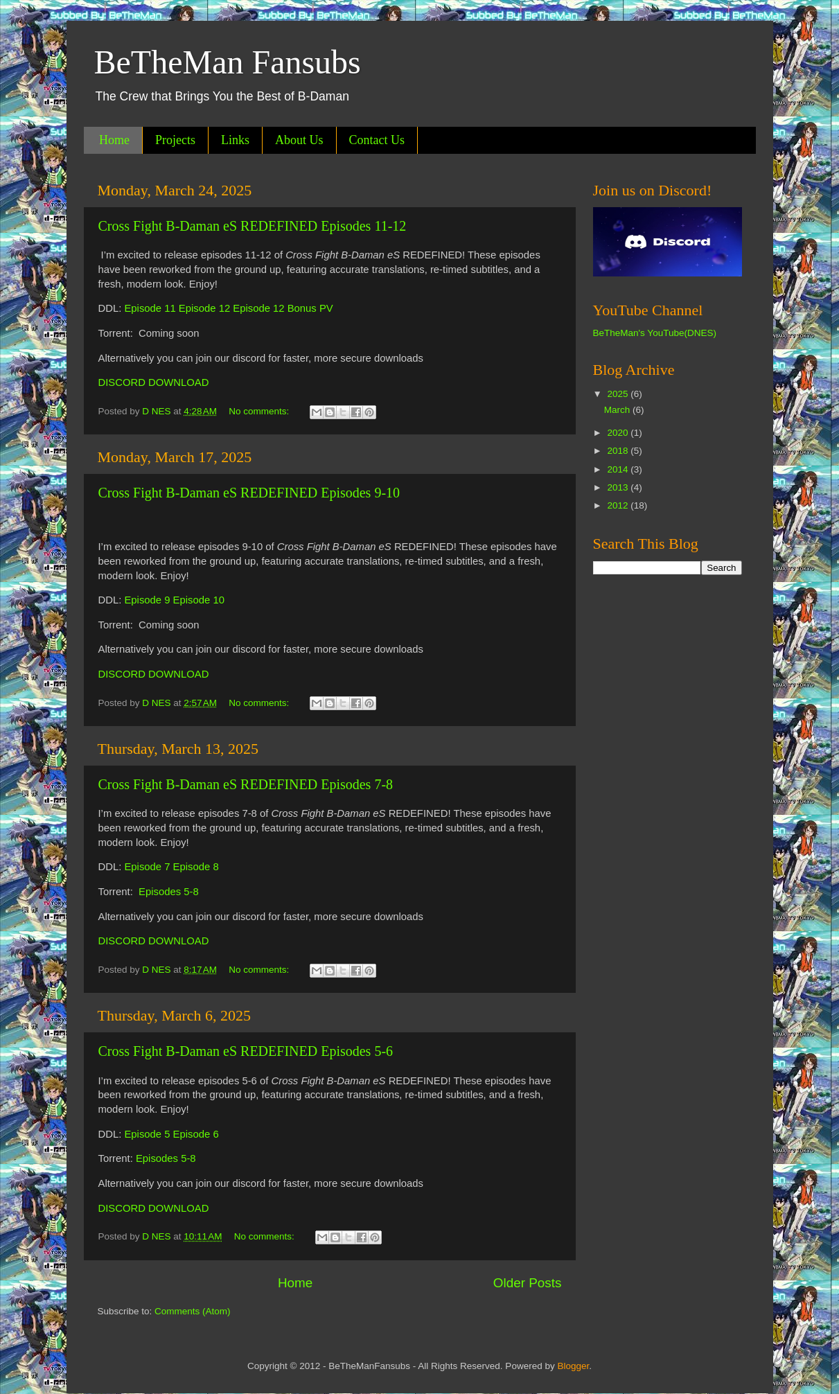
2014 (618, 469)
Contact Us (377, 140)
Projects (175, 140)
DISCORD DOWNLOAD (153, 382)
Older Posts (527, 1283)
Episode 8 (196, 866)
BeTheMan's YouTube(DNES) (654, 333)
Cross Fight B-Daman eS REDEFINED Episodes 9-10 (249, 492)
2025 (618, 394)
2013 (618, 487)
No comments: (260, 411)
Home (114, 140)
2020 (618, 432)
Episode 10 (198, 600)
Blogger (573, 1366)
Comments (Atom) (192, 1311)
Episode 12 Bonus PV (283, 308)
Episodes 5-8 (169, 891)
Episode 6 (196, 1134)
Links (235, 140)
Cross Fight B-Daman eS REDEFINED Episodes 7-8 (246, 784)
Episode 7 (147, 866)
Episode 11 (149, 308)
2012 (618, 505)
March (618, 410)
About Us (299, 140)
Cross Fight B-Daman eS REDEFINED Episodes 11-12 (252, 225)
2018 (618, 450)
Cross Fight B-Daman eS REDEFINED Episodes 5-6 (246, 1051)
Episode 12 (204, 308)
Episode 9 (147, 600)
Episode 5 (147, 1134)
